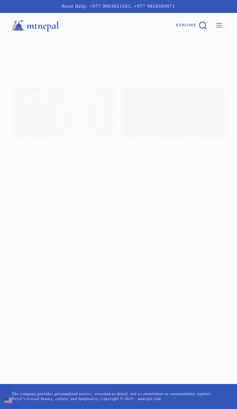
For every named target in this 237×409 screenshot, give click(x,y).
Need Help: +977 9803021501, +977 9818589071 (118, 6)
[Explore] (191, 25)
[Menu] (219, 25)
